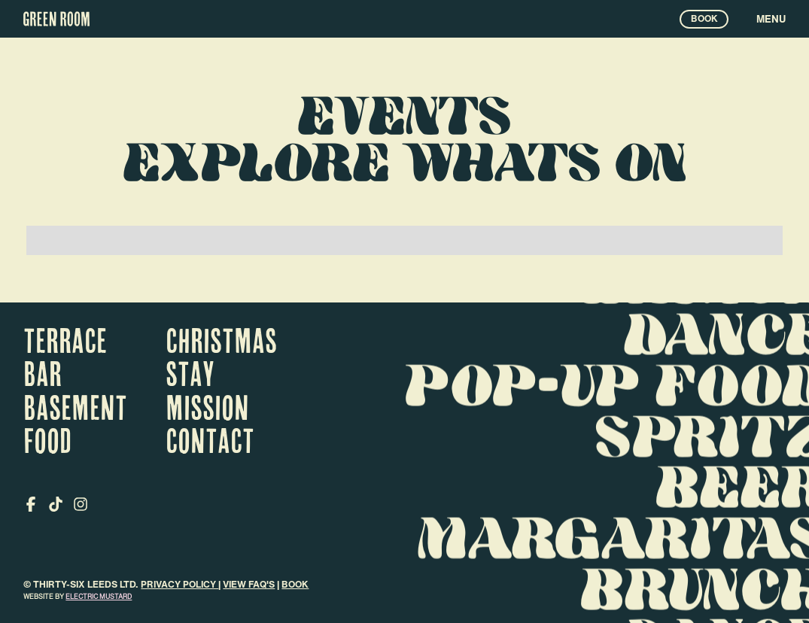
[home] (56, 18)
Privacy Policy (179, 584)
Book (295, 584)
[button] (756, 19)
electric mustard (98, 596)
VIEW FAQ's (249, 584)
